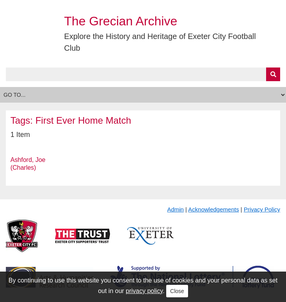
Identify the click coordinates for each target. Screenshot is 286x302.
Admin (175, 209)
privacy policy (144, 291)
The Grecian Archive (120, 21)
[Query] (143, 74)
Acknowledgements (213, 209)
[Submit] (273, 74)
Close (177, 291)
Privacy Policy (262, 209)
